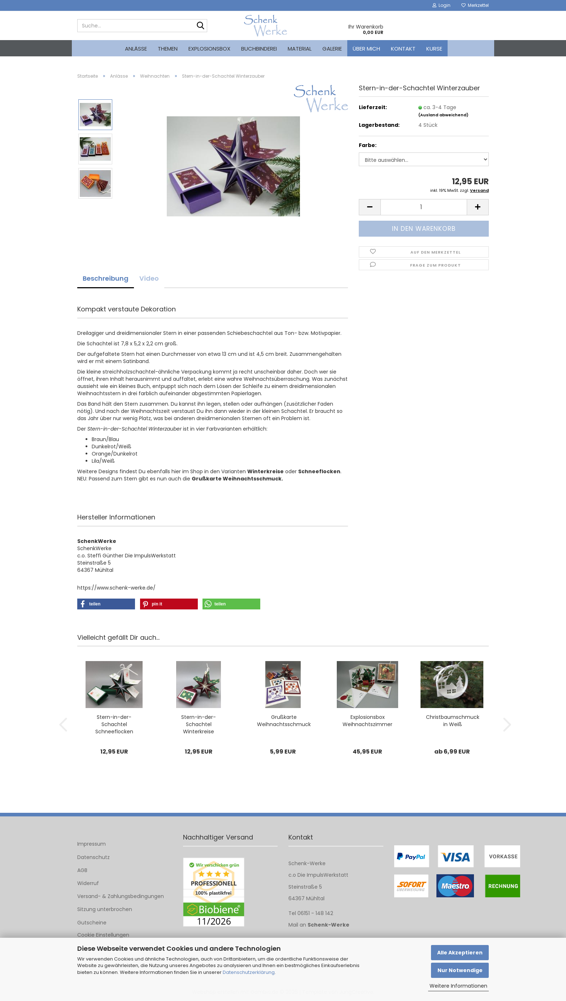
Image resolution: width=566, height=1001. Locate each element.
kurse (434, 48)
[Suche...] (200, 26)
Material (300, 48)
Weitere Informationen (458, 985)
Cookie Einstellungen (103, 935)
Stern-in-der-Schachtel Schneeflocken (114, 724)
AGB (82, 870)
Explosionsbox (209, 48)
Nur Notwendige (460, 970)
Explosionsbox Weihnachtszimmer (367, 720)
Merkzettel (475, 5)
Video (149, 278)
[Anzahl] (423, 207)
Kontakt (403, 48)
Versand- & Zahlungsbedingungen (120, 896)
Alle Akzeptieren (460, 952)
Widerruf (88, 883)
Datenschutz (93, 857)
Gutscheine (91, 922)
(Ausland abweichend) (443, 115)
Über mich (366, 48)
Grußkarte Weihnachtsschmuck (284, 720)
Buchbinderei (259, 48)
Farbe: (367, 145)
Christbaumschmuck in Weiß (452, 720)
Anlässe (136, 48)
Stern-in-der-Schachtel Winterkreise (198, 724)
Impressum (91, 843)
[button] (369, 207)
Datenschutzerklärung (249, 972)
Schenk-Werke (328, 924)
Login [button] (441, 5)
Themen (168, 48)
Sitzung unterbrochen (104, 909)
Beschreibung (106, 278)
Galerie (332, 48)
